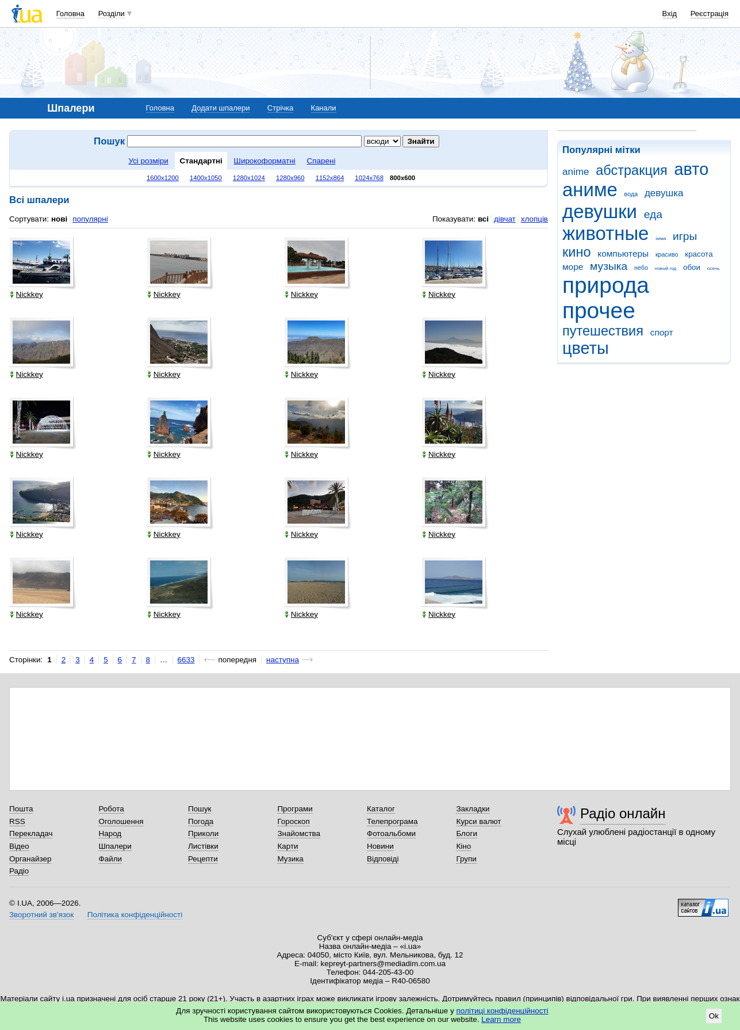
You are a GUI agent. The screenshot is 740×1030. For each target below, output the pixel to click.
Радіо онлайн (623, 813)
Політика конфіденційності (134, 914)
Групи (466, 858)
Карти (287, 846)
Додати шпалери (220, 108)
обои (691, 267)
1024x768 (369, 177)
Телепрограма (392, 821)
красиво (666, 254)
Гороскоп (293, 821)
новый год (665, 268)
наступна (282, 659)
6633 (186, 659)
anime (575, 171)
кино (576, 252)
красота (698, 254)
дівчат (505, 219)
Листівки (203, 846)
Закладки (472, 808)
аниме (590, 189)
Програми (294, 808)
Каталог (381, 808)
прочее (598, 310)
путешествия (602, 330)
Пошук (200, 808)
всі (483, 219)
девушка (664, 193)
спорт (661, 332)
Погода (200, 821)
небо (641, 267)
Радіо (19, 871)
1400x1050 (206, 177)
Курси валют (478, 821)
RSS (17, 821)
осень (713, 268)
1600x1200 (163, 177)
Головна (70, 13)
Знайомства (298, 833)
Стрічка (280, 108)
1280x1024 (249, 177)
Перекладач (30, 833)
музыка (608, 266)
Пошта (21, 808)
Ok (714, 1016)
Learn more (501, 1019)
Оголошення (120, 821)
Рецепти (203, 858)
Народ (109, 833)
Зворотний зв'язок (41, 914)
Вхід (669, 13)
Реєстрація (710, 13)
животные (605, 233)
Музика (290, 858)
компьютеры (623, 253)
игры (685, 236)
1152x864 (330, 177)
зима (660, 238)
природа (605, 285)
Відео (19, 846)
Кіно (463, 846)
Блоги (466, 833)
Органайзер (30, 858)
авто (691, 169)
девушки (599, 211)
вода (631, 193)
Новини (380, 846)
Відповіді (383, 858)
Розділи (111, 13)
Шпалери (114, 846)
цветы (585, 348)
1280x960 (290, 177)
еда (653, 214)
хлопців (534, 219)
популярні (90, 219)
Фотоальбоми (391, 833)
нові (59, 219)
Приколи (203, 833)
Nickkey (26, 294)
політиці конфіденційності (503, 1010)
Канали (323, 108)
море (572, 267)
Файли (110, 858)
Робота (111, 808)
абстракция (632, 170)
